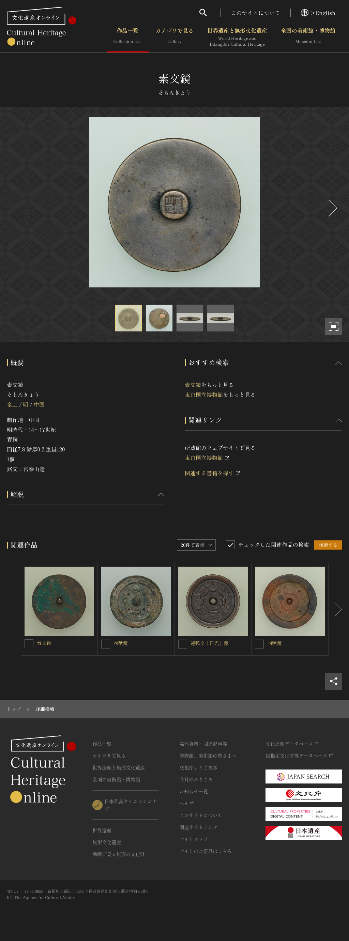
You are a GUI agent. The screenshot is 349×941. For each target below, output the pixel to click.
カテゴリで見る (174, 37)
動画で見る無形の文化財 (118, 854)
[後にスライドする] (332, 208)
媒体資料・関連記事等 (203, 743)
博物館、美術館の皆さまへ (208, 755)
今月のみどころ (196, 779)
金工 (12, 404)
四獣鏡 (120, 643)
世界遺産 (101, 830)
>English (318, 13)
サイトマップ (193, 839)
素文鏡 (193, 384)
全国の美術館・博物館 (308, 37)
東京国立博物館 (204, 394)
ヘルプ (186, 803)
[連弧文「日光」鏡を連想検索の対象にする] (182, 644)
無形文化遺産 (106, 842)
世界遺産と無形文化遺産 (237, 37)
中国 (39, 404)
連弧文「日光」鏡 (210, 643)
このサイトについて (255, 13)
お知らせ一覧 (193, 791)
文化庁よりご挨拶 (198, 767)
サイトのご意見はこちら (205, 851)
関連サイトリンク (198, 827)
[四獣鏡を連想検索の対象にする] (105, 644)
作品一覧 (127, 37)
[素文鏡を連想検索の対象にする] (29, 643)
